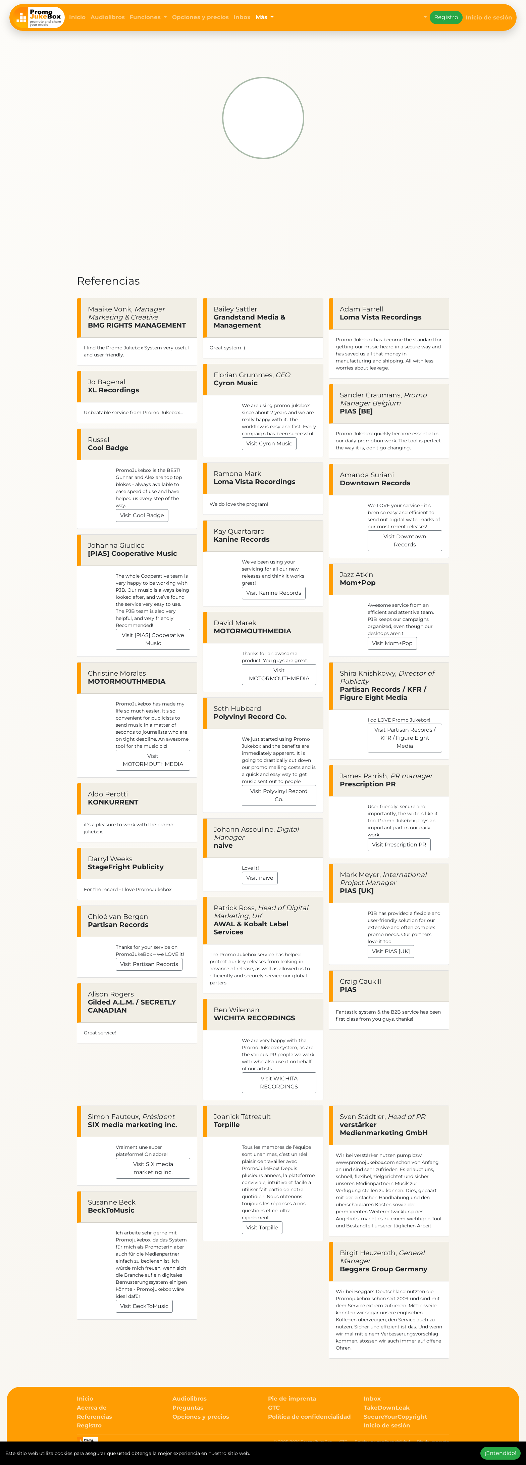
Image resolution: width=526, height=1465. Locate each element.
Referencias (94, 1416)
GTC (274, 1407)
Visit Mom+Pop (392, 643)
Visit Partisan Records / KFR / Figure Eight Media (404, 738)
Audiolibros (108, 17)
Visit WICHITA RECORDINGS (279, 1082)
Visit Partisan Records (149, 964)
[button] (420, 17)
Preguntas (187, 1407)
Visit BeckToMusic (144, 1306)
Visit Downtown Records (404, 540)
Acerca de (92, 1407)
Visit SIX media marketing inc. (153, 1168)
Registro (446, 17)
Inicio (77, 17)
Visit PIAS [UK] (391, 951)
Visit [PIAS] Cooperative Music (153, 639)
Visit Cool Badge (142, 515)
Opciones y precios (200, 17)
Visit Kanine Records (273, 593)
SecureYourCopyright (395, 1416)
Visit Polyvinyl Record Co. (279, 795)
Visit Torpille (262, 1227)
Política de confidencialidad (309, 1416)
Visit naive (259, 878)
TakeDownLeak (387, 1407)
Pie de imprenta (292, 1398)
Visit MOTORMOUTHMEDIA (153, 760)
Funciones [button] (145, 17)
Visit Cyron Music (269, 443)
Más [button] (262, 17)
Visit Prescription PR (399, 844)
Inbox (242, 17)
